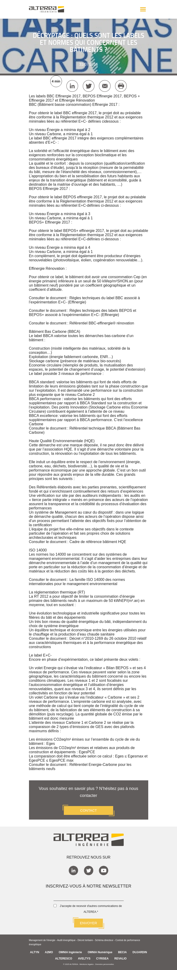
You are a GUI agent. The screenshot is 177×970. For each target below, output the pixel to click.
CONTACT (88, 810)
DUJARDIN (140, 952)
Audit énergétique (66, 940)
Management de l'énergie (42, 940)
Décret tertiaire (85, 940)
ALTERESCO (63, 958)
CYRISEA (102, 958)
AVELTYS (84, 958)
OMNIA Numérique (100, 952)
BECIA (122, 952)
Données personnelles (104, 964)
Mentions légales (86, 964)
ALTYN (34, 952)
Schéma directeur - (105, 940)
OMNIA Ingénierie (70, 952)
